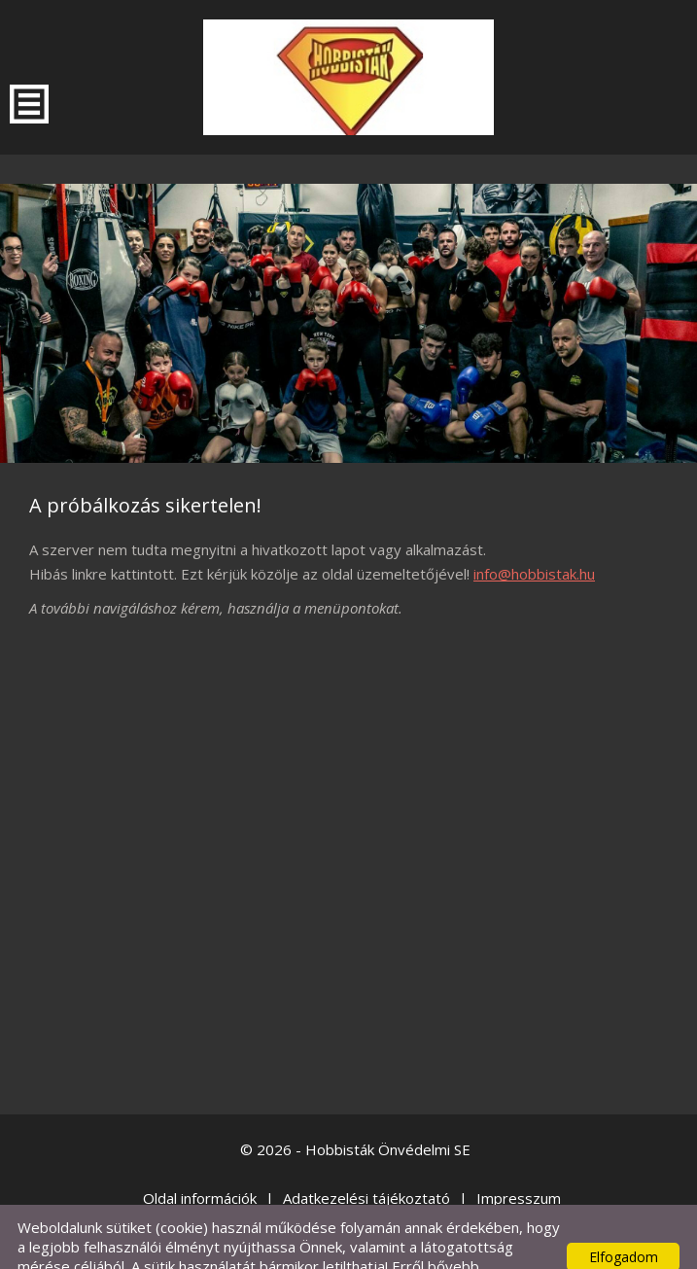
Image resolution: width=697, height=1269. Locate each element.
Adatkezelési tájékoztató (366, 1159)
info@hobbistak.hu (534, 535)
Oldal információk (200, 1159)
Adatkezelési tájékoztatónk (283, 1246)
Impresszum (518, 1159)
